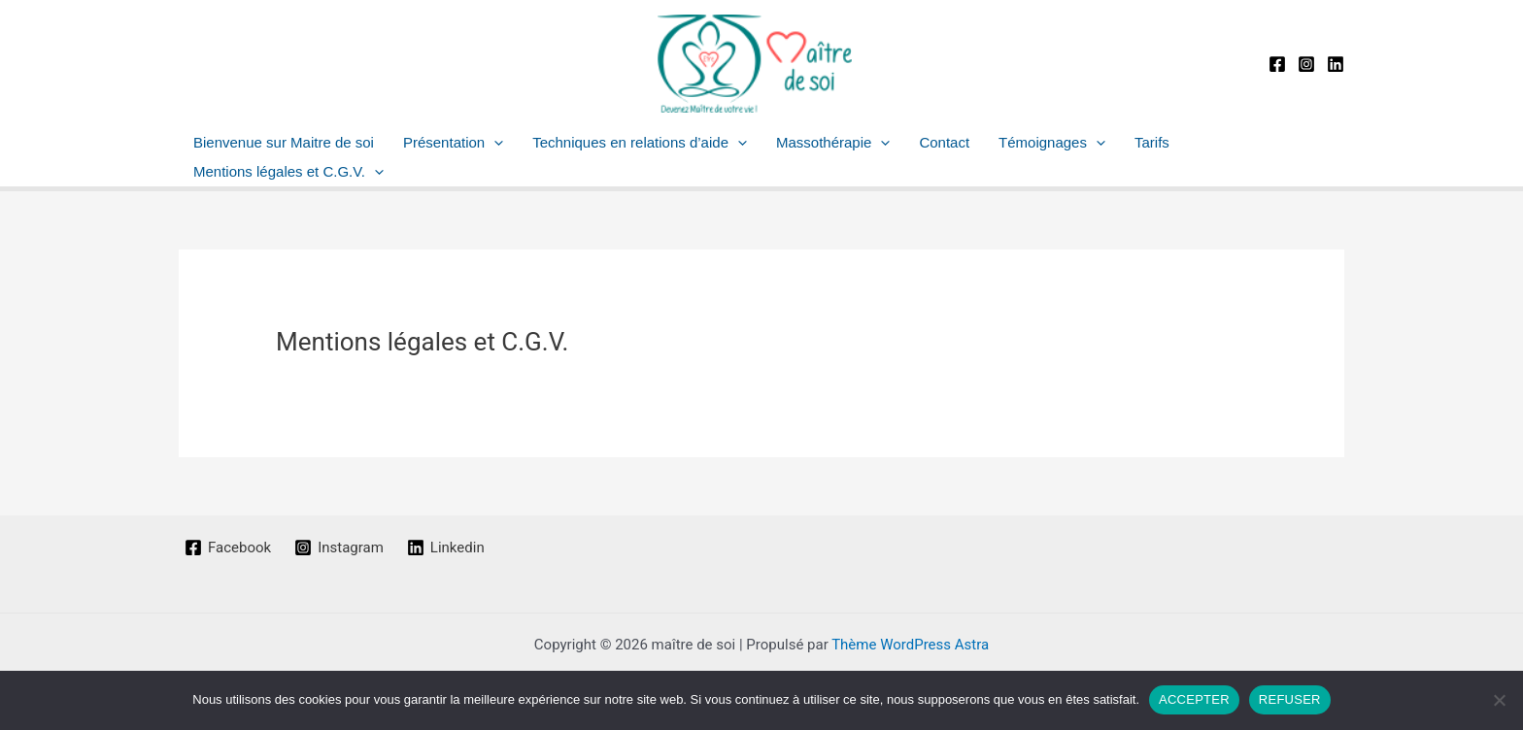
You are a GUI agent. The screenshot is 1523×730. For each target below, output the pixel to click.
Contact (944, 142)
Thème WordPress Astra (910, 644)
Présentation (453, 142)
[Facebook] (1277, 64)
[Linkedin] (1335, 64)
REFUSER (1290, 699)
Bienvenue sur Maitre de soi (283, 142)
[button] (494, 142)
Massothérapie (833, 142)
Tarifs (1151, 142)
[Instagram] (1306, 64)
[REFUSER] (1498, 700)
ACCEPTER (1194, 699)
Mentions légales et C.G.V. (288, 171)
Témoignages (1051, 142)
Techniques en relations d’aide (639, 142)
